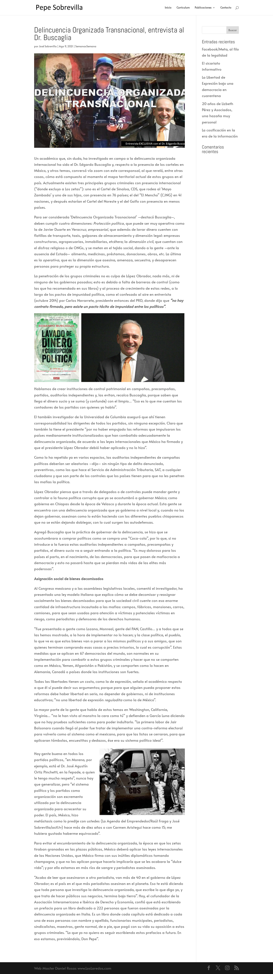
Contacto (225, 7)
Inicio (168, 7)
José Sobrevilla (48, 46)
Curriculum (183, 7)
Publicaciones (203, 7)
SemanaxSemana (85, 46)
